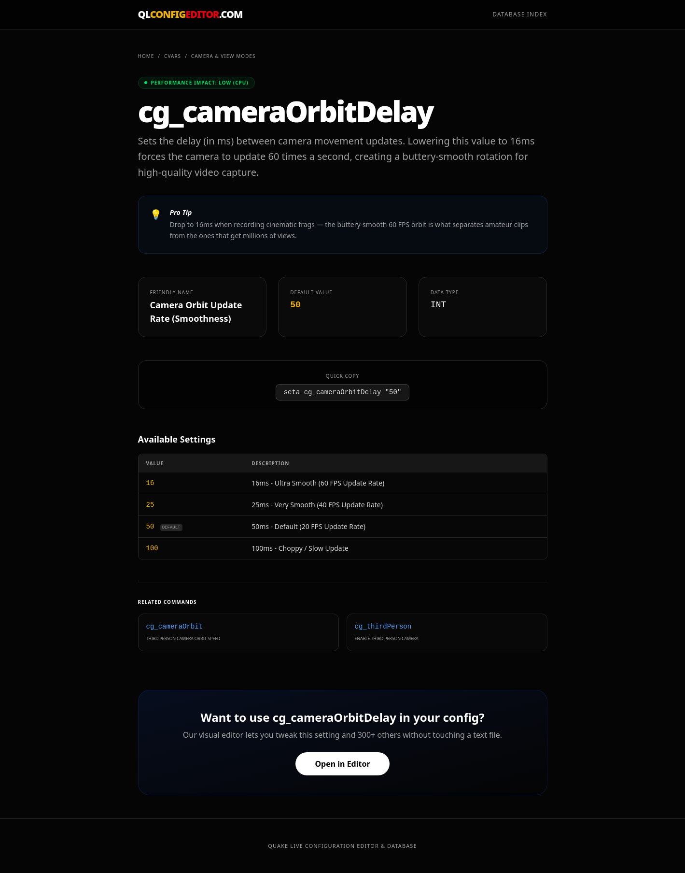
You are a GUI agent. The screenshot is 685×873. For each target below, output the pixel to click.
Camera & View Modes (223, 56)
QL (190, 14)
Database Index (519, 14)
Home (146, 56)
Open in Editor (342, 764)
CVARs (172, 56)
